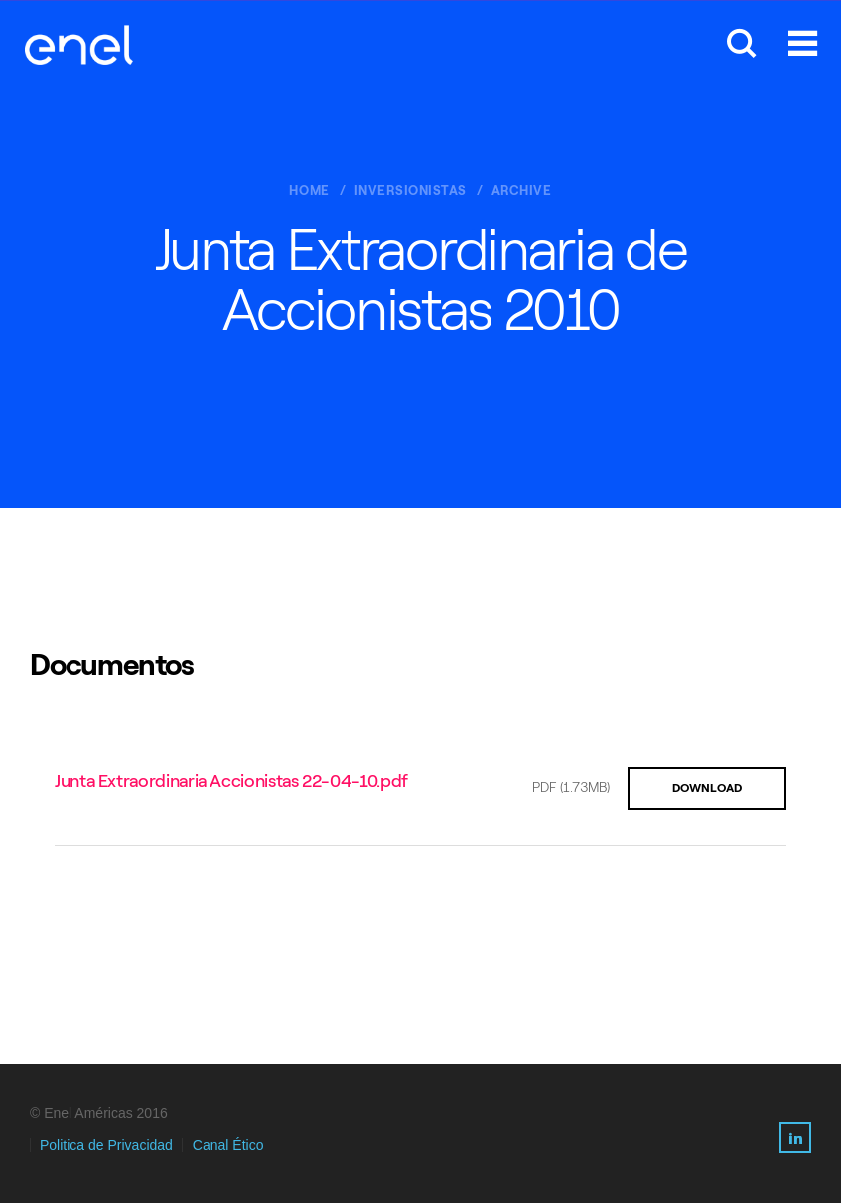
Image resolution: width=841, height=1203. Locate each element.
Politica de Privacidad (106, 1145)
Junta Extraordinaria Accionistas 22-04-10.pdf (231, 781)
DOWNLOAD (707, 788)
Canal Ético (228, 1145)
